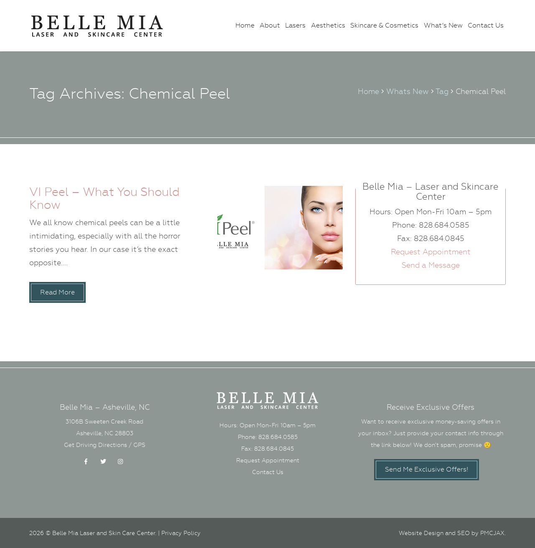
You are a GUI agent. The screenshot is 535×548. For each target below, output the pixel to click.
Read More (57, 292)
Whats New (407, 91)
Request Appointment (431, 251)
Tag (442, 91)
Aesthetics (328, 25)
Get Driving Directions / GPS (104, 444)
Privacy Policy (181, 533)
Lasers (295, 25)
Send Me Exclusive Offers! (426, 469)
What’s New (443, 25)
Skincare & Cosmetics (384, 25)
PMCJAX (492, 533)
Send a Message (431, 265)
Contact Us (486, 25)
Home (245, 25)
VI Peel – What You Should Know (104, 198)
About (270, 25)
